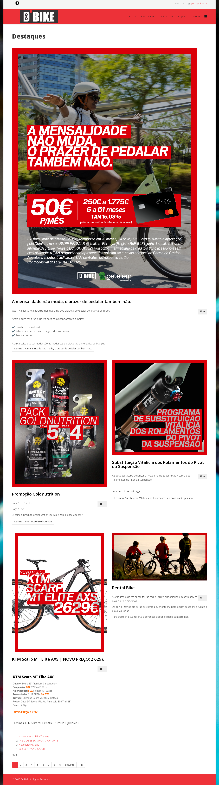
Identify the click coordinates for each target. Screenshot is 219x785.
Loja (180, 16)
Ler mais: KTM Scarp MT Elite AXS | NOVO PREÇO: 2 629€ (46, 723)
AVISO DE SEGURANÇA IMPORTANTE (38, 740)
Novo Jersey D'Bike (29, 744)
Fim (81, 764)
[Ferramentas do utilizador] (202, 311)
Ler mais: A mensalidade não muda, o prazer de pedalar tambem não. (53, 348)
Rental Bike (123, 587)
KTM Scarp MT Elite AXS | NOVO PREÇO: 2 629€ (58, 659)
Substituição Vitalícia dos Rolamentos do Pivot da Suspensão (158, 464)
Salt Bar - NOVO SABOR (32, 748)
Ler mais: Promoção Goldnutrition (33, 521)
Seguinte (69, 764)
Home (132, 16)
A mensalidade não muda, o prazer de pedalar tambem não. (71, 301)
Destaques (166, 16)
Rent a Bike (147, 16)
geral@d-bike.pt (199, 3)
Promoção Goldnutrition (36, 494)
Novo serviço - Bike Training (34, 736)
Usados (195, 16)
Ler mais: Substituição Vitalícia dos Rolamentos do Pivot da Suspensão (153, 498)
